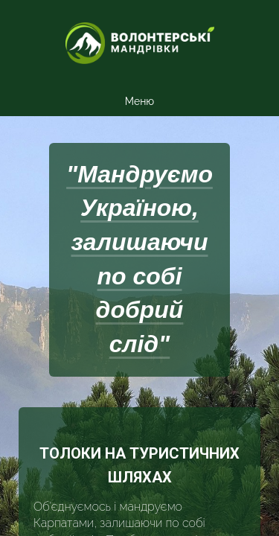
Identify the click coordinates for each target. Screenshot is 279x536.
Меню (139, 101)
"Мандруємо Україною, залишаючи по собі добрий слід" (139, 259)
